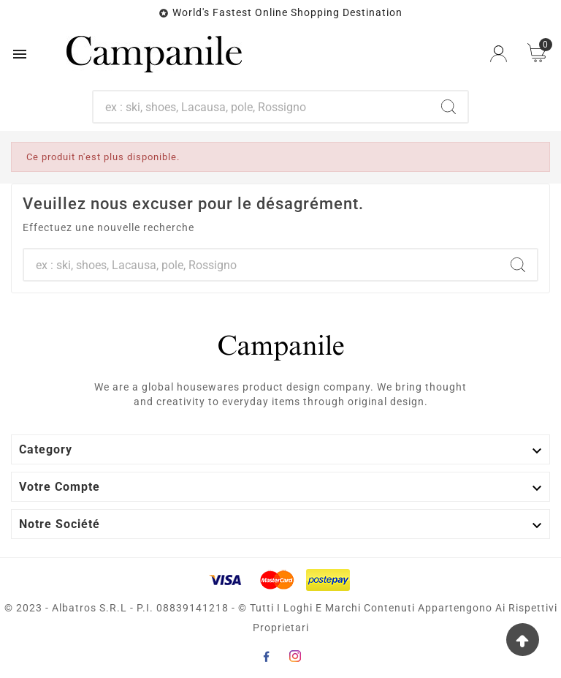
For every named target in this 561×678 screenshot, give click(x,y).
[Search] (448, 107)
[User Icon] (498, 53)
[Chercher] (262, 106)
